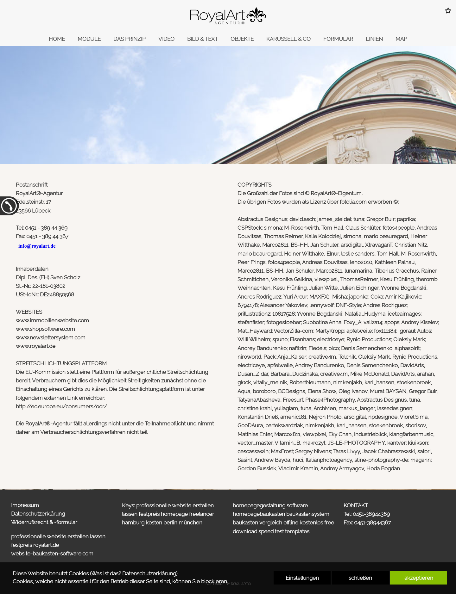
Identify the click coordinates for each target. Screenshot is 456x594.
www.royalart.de (35, 346)
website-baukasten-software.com (52, 553)
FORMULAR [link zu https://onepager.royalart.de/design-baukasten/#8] (338, 39)
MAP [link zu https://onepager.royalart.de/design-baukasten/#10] (401, 39)
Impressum (25, 505)
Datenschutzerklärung (38, 513)
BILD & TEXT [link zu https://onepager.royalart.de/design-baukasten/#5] (202, 39)
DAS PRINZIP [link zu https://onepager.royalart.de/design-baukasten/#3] (129, 39)
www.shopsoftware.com (45, 329)
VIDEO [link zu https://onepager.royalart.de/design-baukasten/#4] (166, 39)
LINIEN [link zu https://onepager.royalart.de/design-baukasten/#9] (374, 39)
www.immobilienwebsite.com (52, 320)
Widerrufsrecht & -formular (44, 522)
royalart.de (46, 545)
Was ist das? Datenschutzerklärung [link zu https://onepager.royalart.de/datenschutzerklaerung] (133, 573)
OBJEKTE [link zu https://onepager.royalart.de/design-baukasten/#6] (242, 39)
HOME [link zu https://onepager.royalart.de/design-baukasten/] (57, 39)
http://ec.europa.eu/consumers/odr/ (61, 406)
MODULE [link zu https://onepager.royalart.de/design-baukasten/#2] (89, 39)
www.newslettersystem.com (51, 337)
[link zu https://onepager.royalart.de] (228, 16)
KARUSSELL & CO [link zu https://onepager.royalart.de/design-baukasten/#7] (288, 39)
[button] (448, 10)
